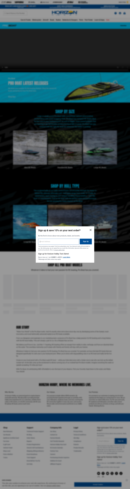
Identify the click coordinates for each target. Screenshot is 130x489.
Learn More (66, 257)
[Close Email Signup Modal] (90, 230)
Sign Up (86, 241)
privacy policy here (59, 250)
